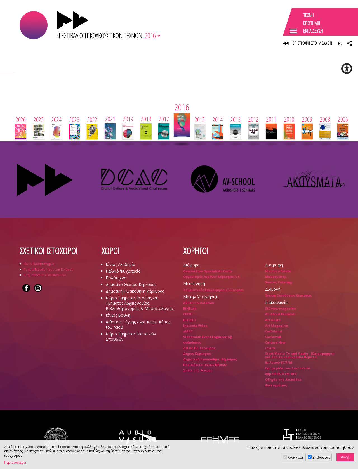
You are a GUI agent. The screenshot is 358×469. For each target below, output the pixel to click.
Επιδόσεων (321, 457)
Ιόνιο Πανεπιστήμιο (39, 264)
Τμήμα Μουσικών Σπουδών (45, 275)
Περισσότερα (15, 462)
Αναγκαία (295, 457)
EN (340, 43)
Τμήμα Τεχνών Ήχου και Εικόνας (48, 269)
